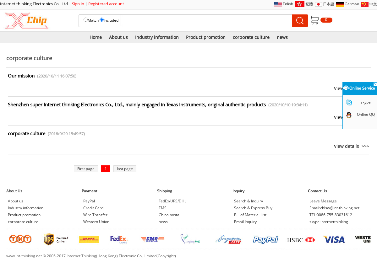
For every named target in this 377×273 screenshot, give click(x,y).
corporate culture (251, 37)
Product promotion (206, 37)
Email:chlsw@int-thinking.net (334, 208)
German (352, 4)
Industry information (157, 37)
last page (125, 168)
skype (366, 102)
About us (118, 37)
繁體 (309, 4)
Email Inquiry (245, 221)
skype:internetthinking (328, 221)
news (282, 37)
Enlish (288, 4)
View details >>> (351, 146)
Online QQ (366, 114)
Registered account (106, 4)
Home (96, 37)
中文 (373, 4)
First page (86, 168)
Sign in (78, 4)
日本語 (328, 4)
